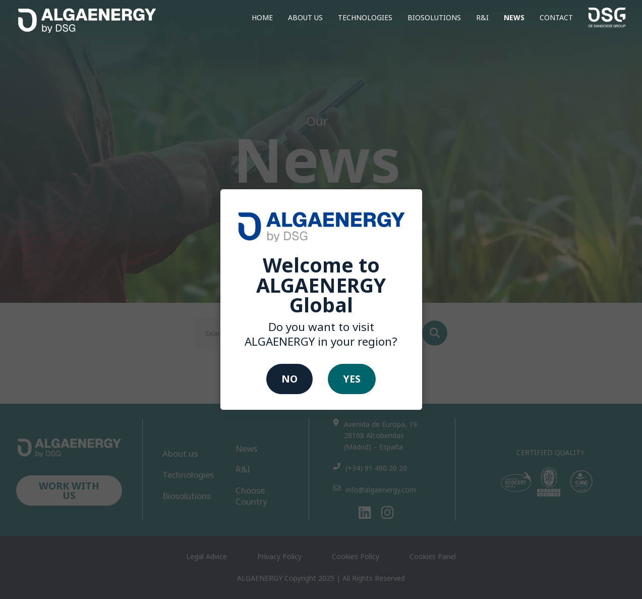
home (262, 17)
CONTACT (556, 17)
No (289, 379)
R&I (482, 17)
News (514, 17)
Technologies (365, 17)
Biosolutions (434, 17)
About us (305, 17)
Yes (352, 379)
